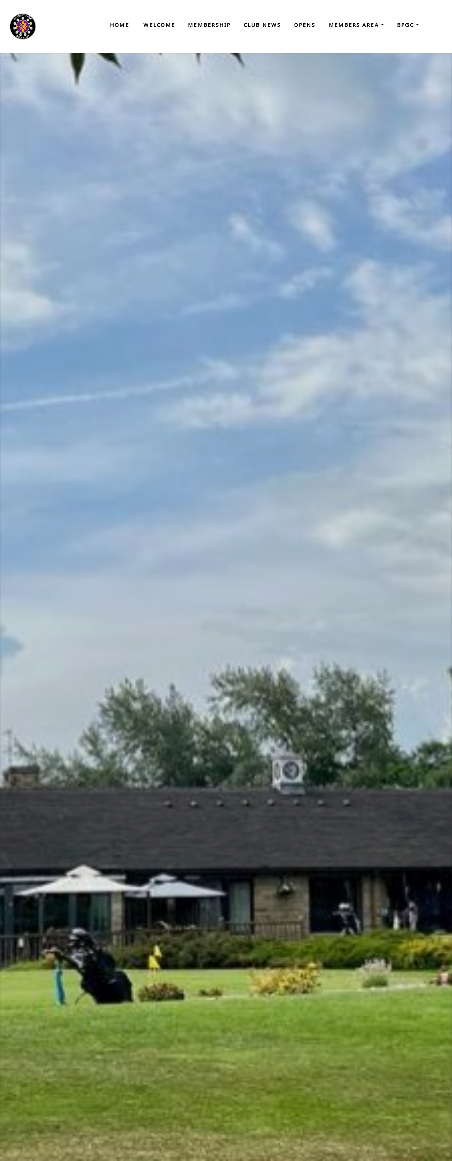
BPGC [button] (406, 24)
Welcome (159, 24)
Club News (262, 24)
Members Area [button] (355, 24)
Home (119, 24)
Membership (209, 24)
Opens (304, 24)
